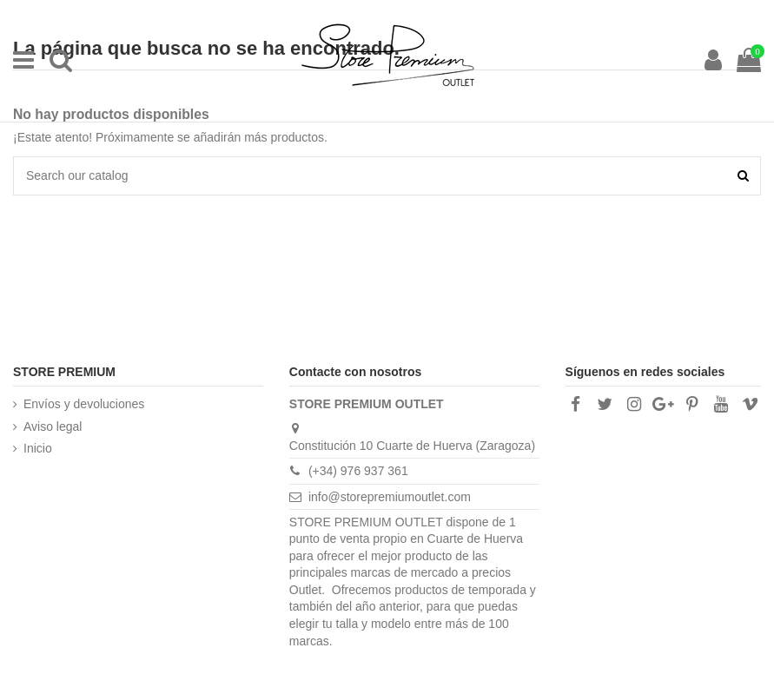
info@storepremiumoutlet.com (389, 497)
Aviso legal (52, 426)
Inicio (37, 448)
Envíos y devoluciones (83, 404)
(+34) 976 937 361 (358, 471)
